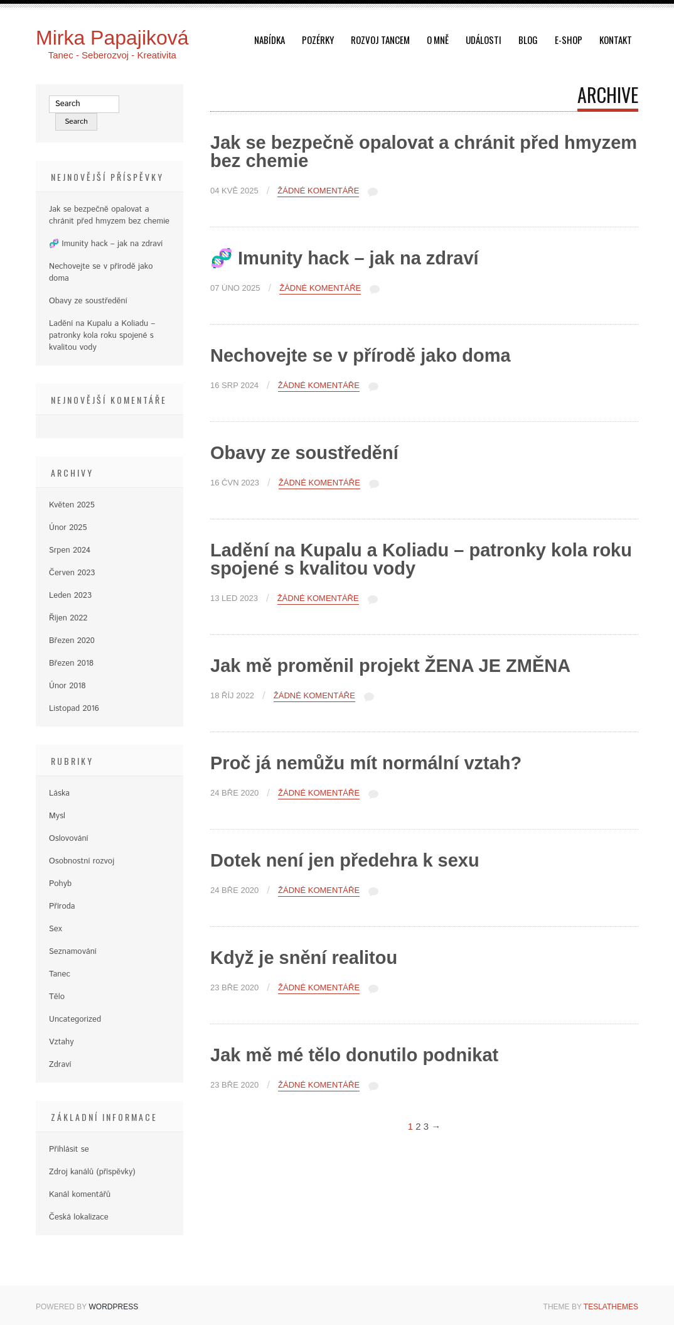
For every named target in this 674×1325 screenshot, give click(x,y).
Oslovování (68, 839)
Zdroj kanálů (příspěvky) (92, 1172)
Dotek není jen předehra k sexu (344, 860)
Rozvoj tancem (380, 39)
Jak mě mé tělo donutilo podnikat (354, 1055)
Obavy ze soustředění (304, 453)
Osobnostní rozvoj (81, 861)
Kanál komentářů (79, 1195)
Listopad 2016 (74, 709)
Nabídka (269, 39)
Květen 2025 (72, 505)
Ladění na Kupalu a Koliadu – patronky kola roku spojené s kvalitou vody (421, 559)
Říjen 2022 (68, 618)
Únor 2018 (67, 686)
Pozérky (318, 39)
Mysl (57, 816)
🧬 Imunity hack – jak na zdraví (344, 258)
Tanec (59, 974)
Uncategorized (75, 1019)
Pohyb (60, 884)
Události (483, 39)
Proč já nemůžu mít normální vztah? (366, 763)
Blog (528, 39)
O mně (438, 39)
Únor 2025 (68, 528)
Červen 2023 (72, 573)
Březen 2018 (71, 663)
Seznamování (73, 952)
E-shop (568, 39)
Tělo (57, 997)
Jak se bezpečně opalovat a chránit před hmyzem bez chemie (423, 151)
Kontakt (615, 39)
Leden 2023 (70, 596)
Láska (59, 793)
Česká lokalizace (79, 1217)
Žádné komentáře (318, 191)
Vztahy (61, 1042)
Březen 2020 (72, 641)
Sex (55, 929)
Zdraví (60, 1065)
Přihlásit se (69, 1149)
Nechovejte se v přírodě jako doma (360, 355)
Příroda (62, 906)
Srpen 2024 (69, 550)
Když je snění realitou (303, 958)
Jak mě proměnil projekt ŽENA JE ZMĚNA (390, 666)
